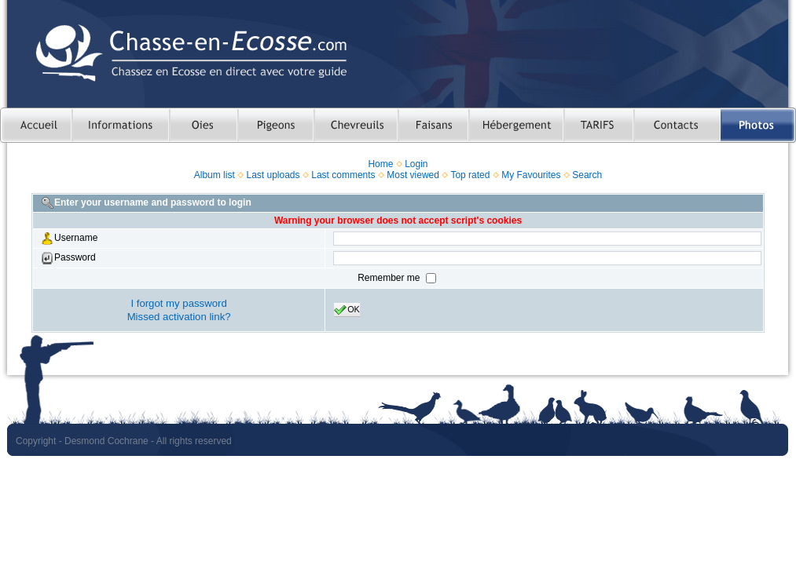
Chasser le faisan (433, 125)
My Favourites (530, 175)
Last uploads (272, 175)
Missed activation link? (179, 317)
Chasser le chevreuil (356, 125)
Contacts (677, 125)
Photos (758, 125)
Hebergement (515, 125)
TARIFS (598, 125)
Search (587, 175)
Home (380, 164)
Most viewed (413, 175)
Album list (214, 175)
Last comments (343, 175)
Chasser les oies (203, 125)
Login (416, 164)
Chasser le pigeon (275, 125)
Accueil (36, 125)
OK (347, 310)
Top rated (470, 175)
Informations (120, 125)
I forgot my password (178, 303)
